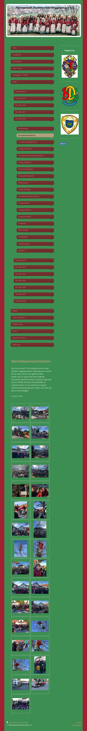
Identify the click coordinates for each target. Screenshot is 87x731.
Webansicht (76, 725)
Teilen (63, 144)
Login (79, 722)
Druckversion (14, 722)
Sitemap (24, 722)
